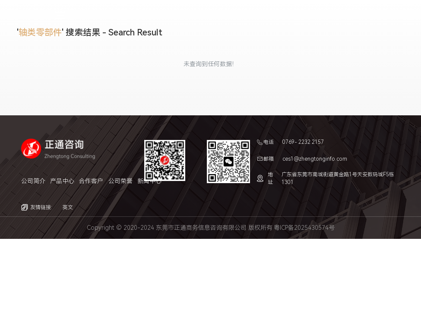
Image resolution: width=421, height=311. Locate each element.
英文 (68, 207)
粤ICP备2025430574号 (304, 227)
